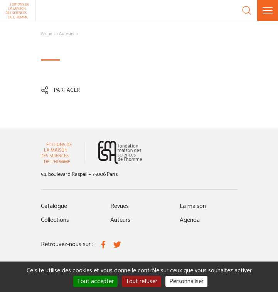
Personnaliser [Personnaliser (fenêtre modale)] (186, 281)
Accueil (48, 33)
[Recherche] (246, 10)
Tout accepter (95, 281)
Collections (55, 220)
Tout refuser (141, 281)
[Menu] (267, 10)
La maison (193, 206)
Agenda (190, 220)
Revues (119, 206)
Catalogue (54, 206)
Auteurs (66, 33)
